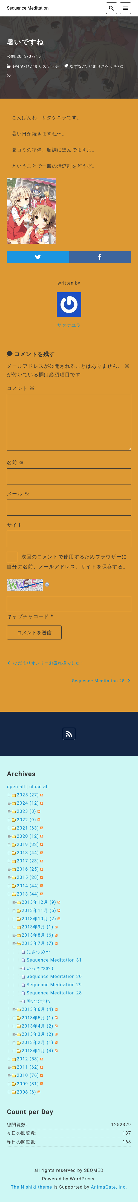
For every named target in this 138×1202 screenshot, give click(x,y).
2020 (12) (28, 836)
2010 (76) (28, 1075)
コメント (21, 388)
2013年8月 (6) (37, 935)
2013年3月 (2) (37, 1034)
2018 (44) (28, 852)
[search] (111, 8)
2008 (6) (26, 1092)
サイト (15, 525)
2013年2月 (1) (37, 1042)
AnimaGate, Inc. (109, 1187)
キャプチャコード (28, 616)
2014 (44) (28, 885)
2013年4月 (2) (37, 1026)
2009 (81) (28, 1083)
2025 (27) (28, 794)
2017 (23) (28, 861)
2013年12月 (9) (39, 902)
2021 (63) (28, 828)
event (18, 66)
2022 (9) (26, 819)
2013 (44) (28, 894)
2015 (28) (28, 877)
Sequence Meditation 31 (54, 960)
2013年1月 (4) (37, 1050)
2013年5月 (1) (37, 1017)
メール (18, 494)
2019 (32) (28, 844)
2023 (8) (26, 811)
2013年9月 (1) (37, 927)
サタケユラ (69, 325)
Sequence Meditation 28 (54, 993)
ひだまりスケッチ (42, 66)
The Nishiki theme (31, 1187)
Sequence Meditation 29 (54, 984)
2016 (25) (28, 869)
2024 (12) (28, 803)
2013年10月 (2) (39, 918)
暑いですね (38, 1001)
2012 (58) (28, 1059)
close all (39, 786)
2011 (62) (28, 1067)
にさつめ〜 (38, 951)
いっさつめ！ (41, 968)
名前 (15, 462)
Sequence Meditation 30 (54, 976)
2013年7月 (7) (37, 943)
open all (16, 786)
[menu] (125, 8)
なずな (76, 66)
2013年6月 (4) (37, 1009)
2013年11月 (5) (39, 910)
